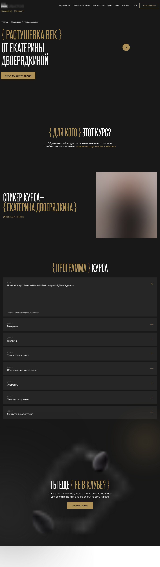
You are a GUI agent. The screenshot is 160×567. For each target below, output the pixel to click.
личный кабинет (149, 6)
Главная (4, 22)
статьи (116, 5)
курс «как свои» (99, 5)
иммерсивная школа (82, 5)
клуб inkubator (64, 5)
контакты (125, 5)
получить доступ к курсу (18, 75)
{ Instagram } (6, 11)
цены (109, 5)
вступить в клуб (80, 505)
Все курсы (16, 22)
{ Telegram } (19, 11)
